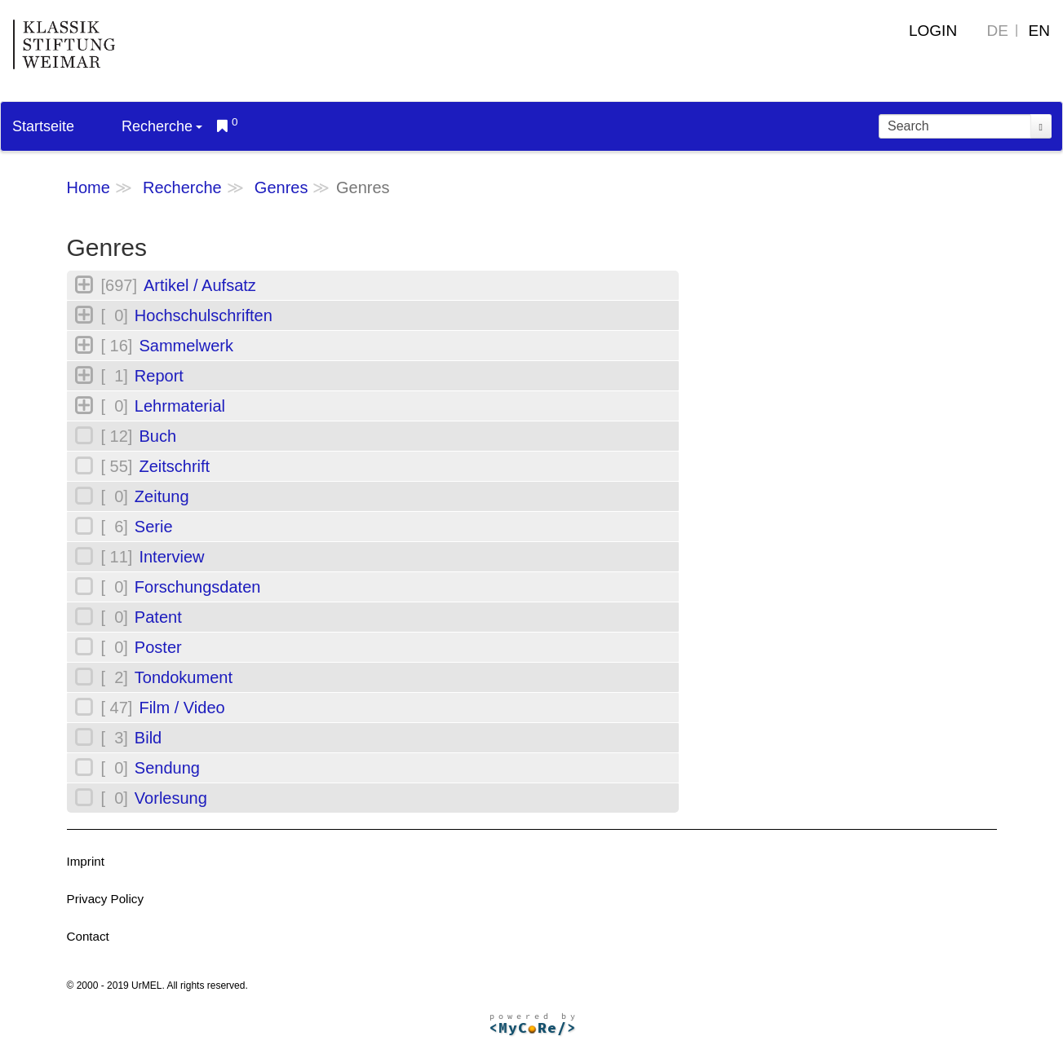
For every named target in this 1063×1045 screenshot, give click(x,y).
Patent (158, 617)
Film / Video (181, 708)
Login (933, 30)
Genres (281, 187)
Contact (88, 936)
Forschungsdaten (198, 587)
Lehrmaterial (180, 406)
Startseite (43, 126)
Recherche (162, 126)
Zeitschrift (174, 466)
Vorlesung (171, 798)
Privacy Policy (105, 899)
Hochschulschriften (203, 315)
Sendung (167, 768)
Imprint (85, 861)
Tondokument (184, 677)
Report (159, 376)
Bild (148, 738)
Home (88, 187)
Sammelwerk (186, 346)
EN (1039, 30)
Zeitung (162, 496)
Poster (158, 647)
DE (997, 30)
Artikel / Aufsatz (200, 285)
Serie (154, 527)
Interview (171, 557)
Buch (157, 436)
